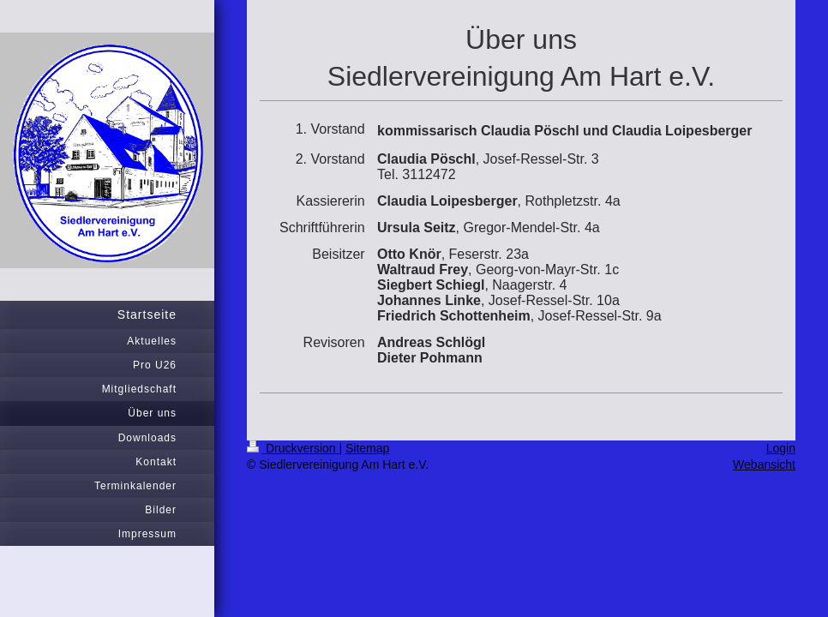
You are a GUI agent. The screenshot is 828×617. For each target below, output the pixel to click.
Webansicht (764, 464)
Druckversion (293, 448)
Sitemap (367, 448)
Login (780, 448)
